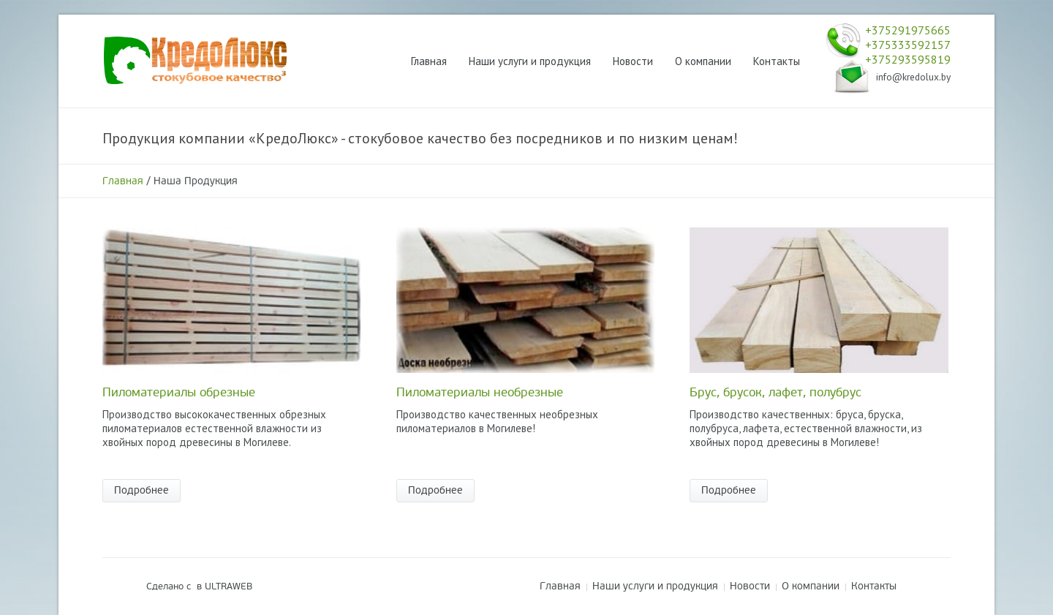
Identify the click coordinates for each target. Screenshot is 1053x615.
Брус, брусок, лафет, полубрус (775, 392)
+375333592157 (908, 44)
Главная (122, 181)
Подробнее (141, 490)
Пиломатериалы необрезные (479, 392)
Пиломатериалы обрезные (178, 392)
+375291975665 (908, 30)
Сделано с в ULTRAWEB (199, 586)
